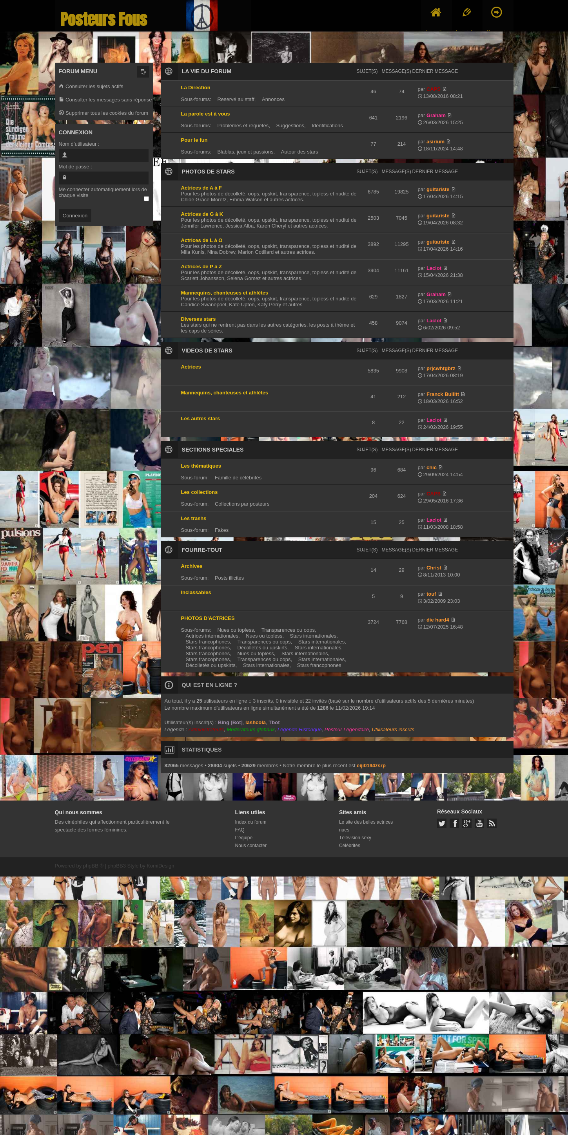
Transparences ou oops (288, 630)
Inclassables (196, 592)
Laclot (433, 268)
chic (431, 467)
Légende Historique (300, 729)
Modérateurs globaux (251, 729)
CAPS (433, 89)
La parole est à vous (205, 114)
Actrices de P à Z (201, 266)
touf (431, 594)
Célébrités (349, 845)
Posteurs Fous (104, 19)
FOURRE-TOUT (202, 550)
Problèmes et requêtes (243, 125)
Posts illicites (229, 578)
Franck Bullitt (442, 394)
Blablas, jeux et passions (245, 152)
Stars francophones (208, 642)
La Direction (196, 87)
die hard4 (437, 620)
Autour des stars (299, 152)
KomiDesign (160, 866)
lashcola (255, 722)
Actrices (191, 367)
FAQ (240, 830)
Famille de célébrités (238, 478)
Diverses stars (198, 319)
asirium (435, 142)
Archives (192, 566)
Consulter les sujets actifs (91, 86)
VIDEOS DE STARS (207, 350)
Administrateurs (206, 729)
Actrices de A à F (201, 188)
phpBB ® (93, 866)
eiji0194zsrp (371, 765)
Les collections (199, 492)
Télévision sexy (355, 837)
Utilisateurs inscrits (393, 729)
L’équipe (244, 837)
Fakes (222, 530)
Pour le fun (194, 140)
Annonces (273, 99)
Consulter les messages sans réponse (105, 100)
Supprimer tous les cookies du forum (104, 113)
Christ (433, 568)
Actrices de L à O (202, 240)
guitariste (438, 189)
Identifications (327, 125)
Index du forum (251, 822)
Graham (436, 115)
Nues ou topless (235, 630)
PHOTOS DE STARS (208, 171)
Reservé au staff (235, 99)
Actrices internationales (212, 636)
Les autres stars (200, 418)
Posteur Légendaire (347, 729)
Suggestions (290, 125)
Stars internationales (313, 636)
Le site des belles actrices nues (366, 826)
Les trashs (194, 518)
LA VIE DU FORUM (207, 71)
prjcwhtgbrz (440, 368)
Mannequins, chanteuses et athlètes (225, 293)
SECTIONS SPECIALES (213, 449)
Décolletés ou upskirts (262, 648)
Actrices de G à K (202, 214)
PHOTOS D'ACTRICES (208, 618)
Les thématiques (201, 466)
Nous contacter (251, 845)
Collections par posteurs (242, 504)
